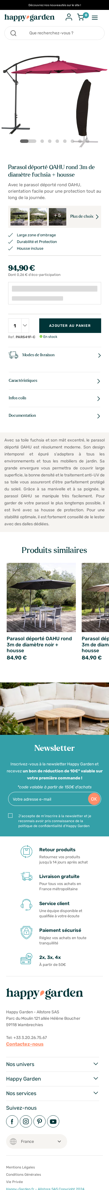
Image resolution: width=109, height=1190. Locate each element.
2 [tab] (43, 142)
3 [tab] (51, 142)
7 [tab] (81, 142)
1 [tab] (23, 141)
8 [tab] (89, 142)
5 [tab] (66, 142)
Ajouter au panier (70, 326)
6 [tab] (73, 142)
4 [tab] (58, 142)
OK (94, 799)
